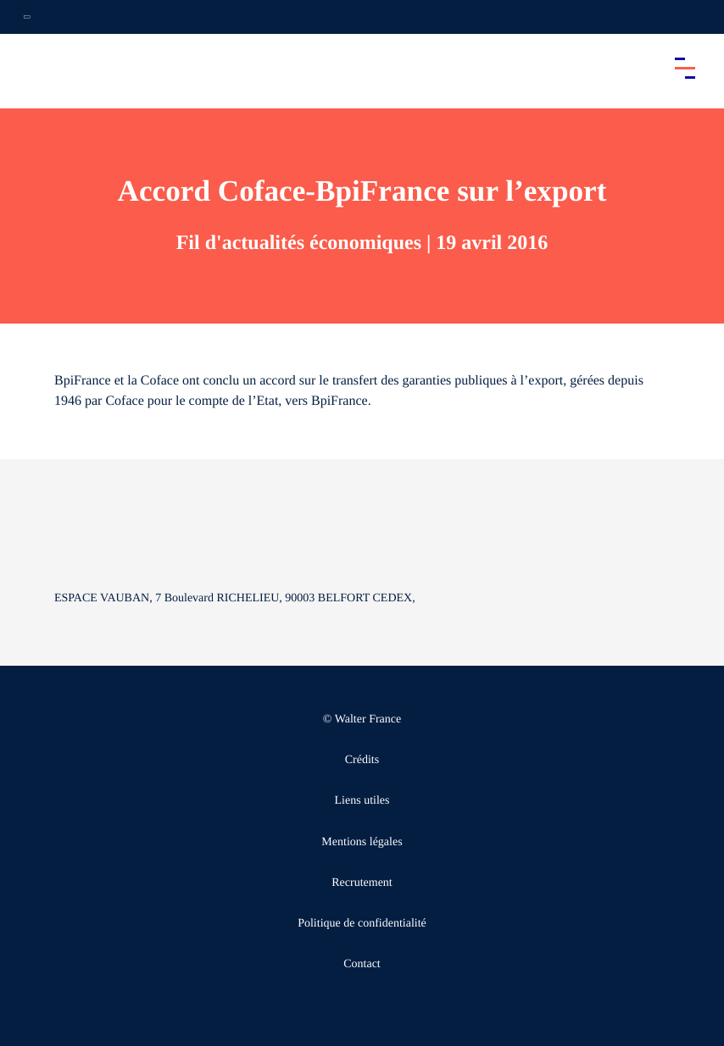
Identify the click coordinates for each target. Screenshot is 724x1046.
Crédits (362, 760)
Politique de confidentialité (362, 923)
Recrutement (362, 883)
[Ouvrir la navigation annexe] (27, 17)
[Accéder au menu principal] (685, 68)
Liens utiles (362, 800)
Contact (362, 964)
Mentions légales (361, 842)
